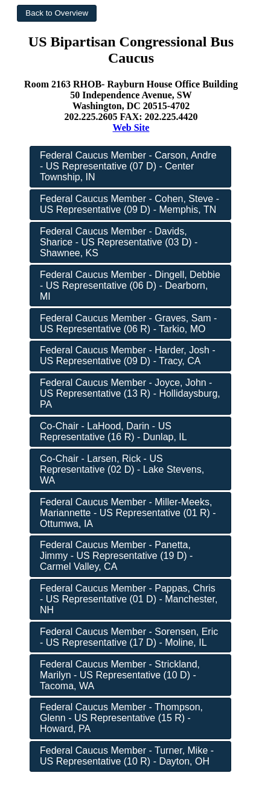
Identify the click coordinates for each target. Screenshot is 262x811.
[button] (57, 13)
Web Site (131, 127)
